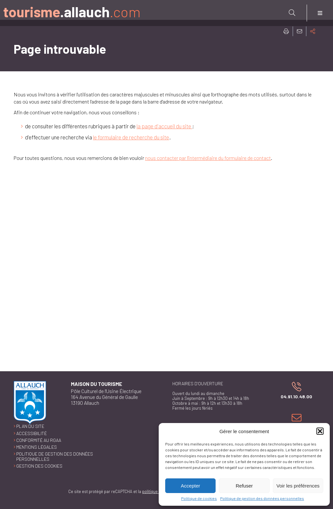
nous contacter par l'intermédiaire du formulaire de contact (208, 158)
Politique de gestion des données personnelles (262, 498)
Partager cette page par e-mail (299, 31)
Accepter (190, 485)
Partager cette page (312, 31)
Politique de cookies (199, 498)
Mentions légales (36, 447)
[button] (320, 431)
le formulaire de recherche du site (131, 137)
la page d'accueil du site (164, 126)
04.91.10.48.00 (293, 390)
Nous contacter (295, 421)
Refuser (244, 485)
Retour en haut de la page (323, 371)
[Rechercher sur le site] (292, 13)
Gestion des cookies (39, 466)
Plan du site (30, 426)
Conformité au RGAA (38, 440)
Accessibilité (31, 433)
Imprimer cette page (286, 31)
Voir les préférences (298, 485)
